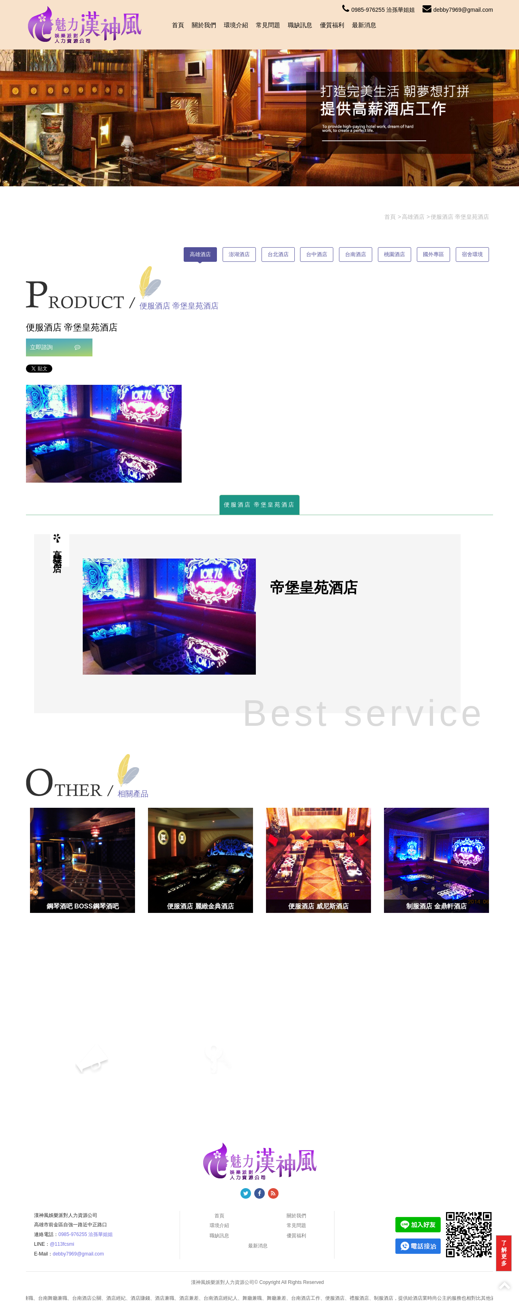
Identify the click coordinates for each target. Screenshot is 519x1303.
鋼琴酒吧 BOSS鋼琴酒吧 (83, 906)
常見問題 (268, 25)
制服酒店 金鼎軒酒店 (436, 906)
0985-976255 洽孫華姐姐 (378, 9)
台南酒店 (355, 254)
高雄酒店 (200, 254)
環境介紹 (236, 25)
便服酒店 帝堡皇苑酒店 (260, 504)
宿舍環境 (472, 254)
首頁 (178, 25)
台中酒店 (316, 254)
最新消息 (364, 25)
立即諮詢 (55, 347)
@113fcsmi (62, 1244)
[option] (104, 434)
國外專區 (433, 254)
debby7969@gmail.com (457, 9)
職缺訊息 (300, 25)
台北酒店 (278, 254)
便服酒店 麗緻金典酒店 (200, 906)
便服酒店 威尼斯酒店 (318, 906)
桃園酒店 (394, 254)
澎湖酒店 (239, 254)
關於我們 (204, 25)
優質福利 (332, 25)
